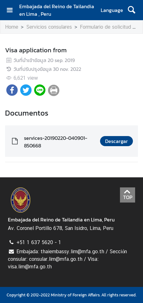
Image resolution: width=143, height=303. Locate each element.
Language (112, 10)
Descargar (116, 141)
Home (11, 27)
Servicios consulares (49, 27)
